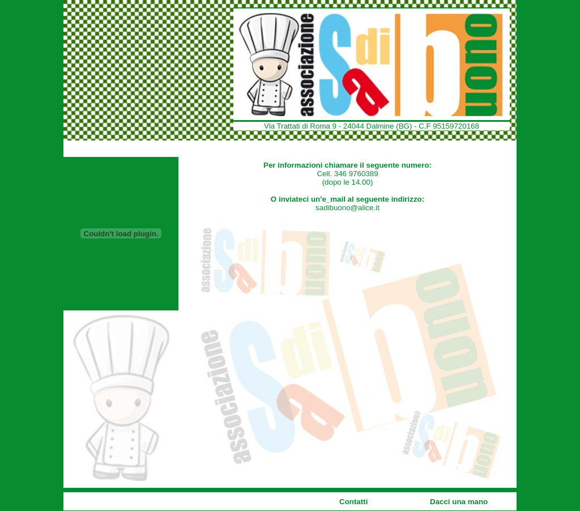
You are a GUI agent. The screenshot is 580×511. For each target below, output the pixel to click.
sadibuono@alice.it (347, 207)
